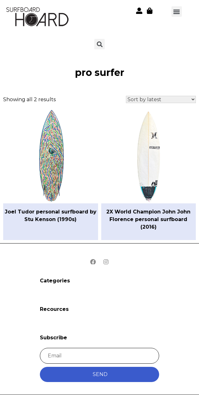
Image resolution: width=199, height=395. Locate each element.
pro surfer (99, 72)
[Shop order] (161, 99)
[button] (176, 11)
